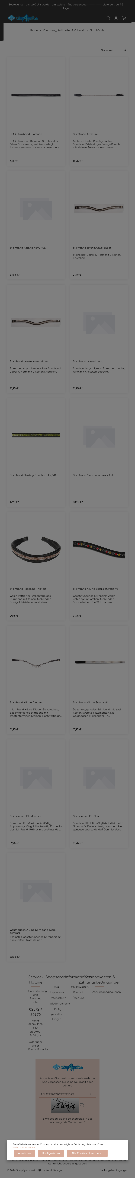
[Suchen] (108, 17)
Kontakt (78, 992)
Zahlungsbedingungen (106, 992)
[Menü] (100, 17)
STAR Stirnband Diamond (26, 134)
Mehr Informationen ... (25, 1147)
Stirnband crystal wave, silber (92, 248)
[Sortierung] (113, 50)
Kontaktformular (38, 1049)
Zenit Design (54, 1170)
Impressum (57, 992)
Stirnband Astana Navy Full (28, 248)
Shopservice (57, 977)
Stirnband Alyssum (85, 134)
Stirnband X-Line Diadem (26, 702)
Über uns (78, 998)
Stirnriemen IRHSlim (86, 816)
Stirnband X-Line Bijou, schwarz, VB (95, 589)
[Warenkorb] (123, 17)
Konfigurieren (51, 1153)
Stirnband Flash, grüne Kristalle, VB (33, 475)
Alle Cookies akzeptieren (87, 1153)
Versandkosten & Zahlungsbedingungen (99, 979)
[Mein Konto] (116, 17)
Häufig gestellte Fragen (56, 1014)
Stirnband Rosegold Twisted (28, 589)
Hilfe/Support (80, 986)
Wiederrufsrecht (60, 1003)
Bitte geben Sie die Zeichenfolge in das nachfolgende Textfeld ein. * (67, 1120)
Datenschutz (58, 998)
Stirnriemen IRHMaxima (25, 816)
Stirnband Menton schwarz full (93, 475)
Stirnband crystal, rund (88, 361)
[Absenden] (90, 1094)
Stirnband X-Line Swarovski (90, 702)
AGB (57, 986)
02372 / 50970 (35, 1012)
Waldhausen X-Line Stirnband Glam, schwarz (33, 931)
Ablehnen (24, 1153)
